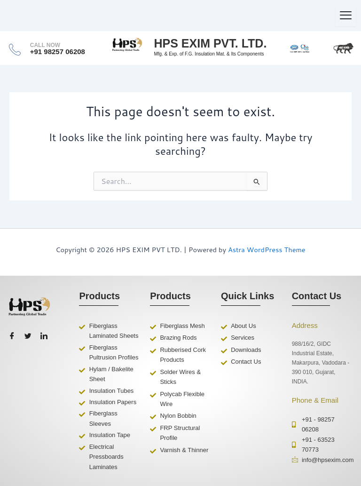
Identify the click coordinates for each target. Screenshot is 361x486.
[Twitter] (28, 336)
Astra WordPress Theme (267, 250)
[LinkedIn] (44, 336)
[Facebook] (12, 336)
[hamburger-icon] (345, 15)
